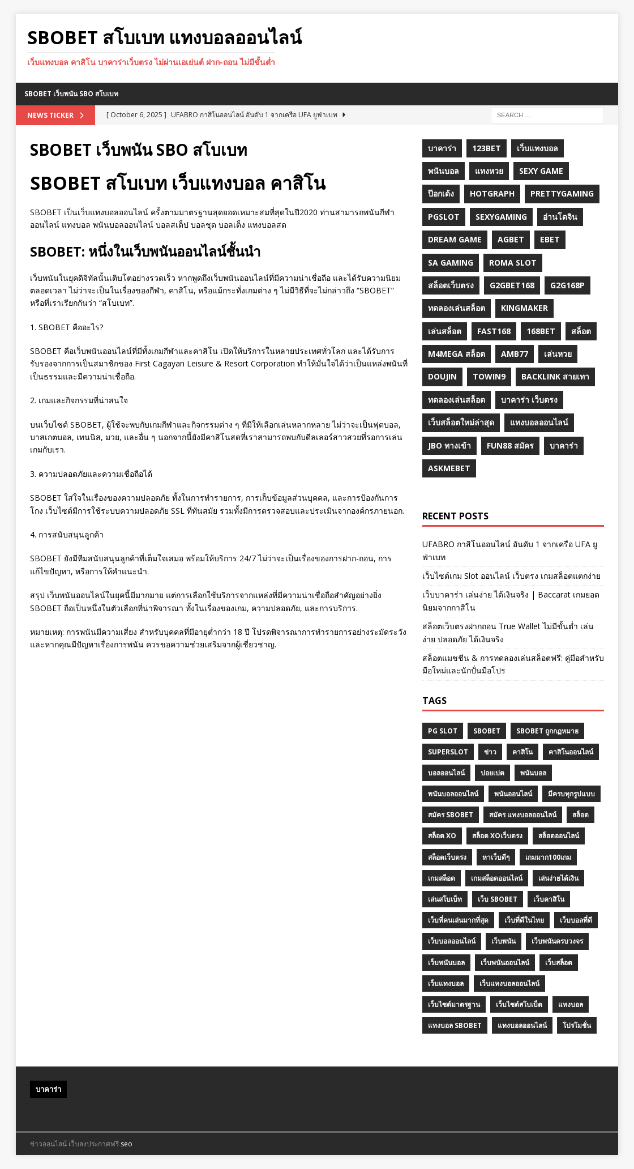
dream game (455, 239)
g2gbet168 (512, 285)
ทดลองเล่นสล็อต (456, 307)
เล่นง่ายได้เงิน (558, 878)
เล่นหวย (558, 353)
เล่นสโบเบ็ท (445, 899)
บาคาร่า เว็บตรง (529, 399)
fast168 (494, 331)
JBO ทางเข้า (449, 445)
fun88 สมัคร (510, 445)
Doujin (442, 376)
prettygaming (562, 193)
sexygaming (501, 216)
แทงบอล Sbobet (455, 1025)
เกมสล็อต (441, 878)
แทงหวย (489, 170)
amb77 (514, 353)
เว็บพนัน (503, 941)
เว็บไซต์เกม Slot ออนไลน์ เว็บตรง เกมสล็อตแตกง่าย (511, 575)
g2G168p (567, 285)
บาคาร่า (442, 148)
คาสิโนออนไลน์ (571, 752)
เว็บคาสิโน (548, 899)
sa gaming (450, 262)
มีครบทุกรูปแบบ (571, 794)
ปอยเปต (492, 773)
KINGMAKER (524, 307)
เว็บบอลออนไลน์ (452, 941)
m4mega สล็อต (456, 353)
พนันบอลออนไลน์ (453, 794)
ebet (550, 239)
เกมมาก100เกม (548, 857)
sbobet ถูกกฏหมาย (547, 731)
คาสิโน (522, 752)
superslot (448, 752)
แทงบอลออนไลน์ (539, 422)
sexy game (541, 170)
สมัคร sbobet (450, 815)
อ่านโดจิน (560, 216)
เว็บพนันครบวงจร (557, 941)
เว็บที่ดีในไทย (524, 920)
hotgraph (492, 193)
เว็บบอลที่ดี (576, 920)
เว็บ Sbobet (497, 899)
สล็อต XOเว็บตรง (497, 836)
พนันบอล (443, 170)
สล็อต (581, 331)
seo (126, 1144)
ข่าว (490, 752)
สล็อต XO (442, 836)
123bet (486, 148)
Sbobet (486, 731)
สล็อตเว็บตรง (451, 285)
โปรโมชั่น (577, 1025)
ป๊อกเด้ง (441, 193)
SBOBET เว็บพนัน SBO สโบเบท (71, 94)
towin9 (489, 376)
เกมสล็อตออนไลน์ (496, 878)
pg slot (442, 731)
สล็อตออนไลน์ (558, 836)
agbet (511, 239)
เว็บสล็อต (558, 962)
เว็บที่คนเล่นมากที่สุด (458, 920)
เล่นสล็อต (444, 331)
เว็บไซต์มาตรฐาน (454, 1004)
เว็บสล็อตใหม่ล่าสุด (461, 422)
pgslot (444, 216)
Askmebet (449, 468)
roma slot (513, 262)
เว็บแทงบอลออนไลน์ (509, 983)
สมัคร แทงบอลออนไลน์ (522, 815)
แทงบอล (570, 1004)
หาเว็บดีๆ (495, 857)
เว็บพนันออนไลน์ (505, 962)
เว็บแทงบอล (537, 148)
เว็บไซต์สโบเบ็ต (519, 1004)
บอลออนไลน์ (446, 773)
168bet (540, 331)
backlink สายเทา (555, 376)
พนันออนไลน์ (513, 794)
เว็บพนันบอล (446, 962)
